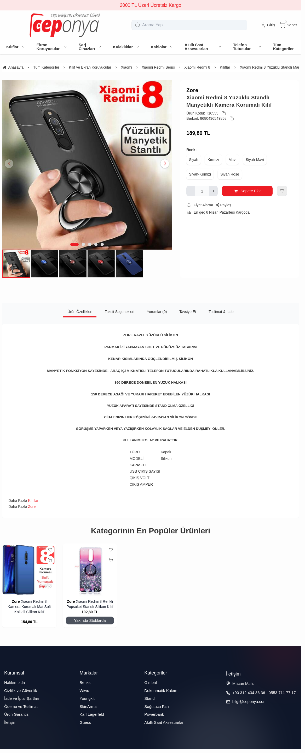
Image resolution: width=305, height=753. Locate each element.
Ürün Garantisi (17, 714)
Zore (192, 90)
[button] (74, 244)
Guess (85, 722)
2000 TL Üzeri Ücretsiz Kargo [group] (150, 5)
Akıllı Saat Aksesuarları (164, 722)
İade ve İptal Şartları (21, 698)
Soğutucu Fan (156, 706)
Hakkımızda (14, 682)
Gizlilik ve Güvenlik (20, 690)
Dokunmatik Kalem (160, 690)
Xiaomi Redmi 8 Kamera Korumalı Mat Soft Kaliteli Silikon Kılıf (29, 606)
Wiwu (84, 690)
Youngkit (87, 698)
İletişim (10, 722)
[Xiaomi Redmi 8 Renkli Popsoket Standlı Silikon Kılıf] (90, 570)
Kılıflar (33, 500)
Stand (149, 698)
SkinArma (88, 706)
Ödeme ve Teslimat (21, 706)
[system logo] (64, 25)
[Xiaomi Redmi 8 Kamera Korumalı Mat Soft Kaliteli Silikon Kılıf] (29, 570)
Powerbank (154, 714)
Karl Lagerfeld (92, 714)
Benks (85, 682)
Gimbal (150, 682)
